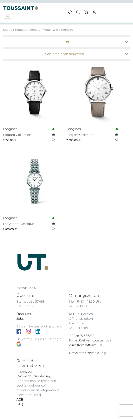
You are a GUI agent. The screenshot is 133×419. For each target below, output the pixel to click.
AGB (20, 399)
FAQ (20, 404)
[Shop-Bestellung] (67, 54)
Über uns (24, 314)
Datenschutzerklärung (34, 376)
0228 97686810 (83, 336)
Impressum (26, 371)
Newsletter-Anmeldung (87, 353)
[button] (87, 10)
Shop (6, 29)
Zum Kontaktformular (85, 345)
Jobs (20, 318)
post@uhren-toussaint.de (91, 340)
